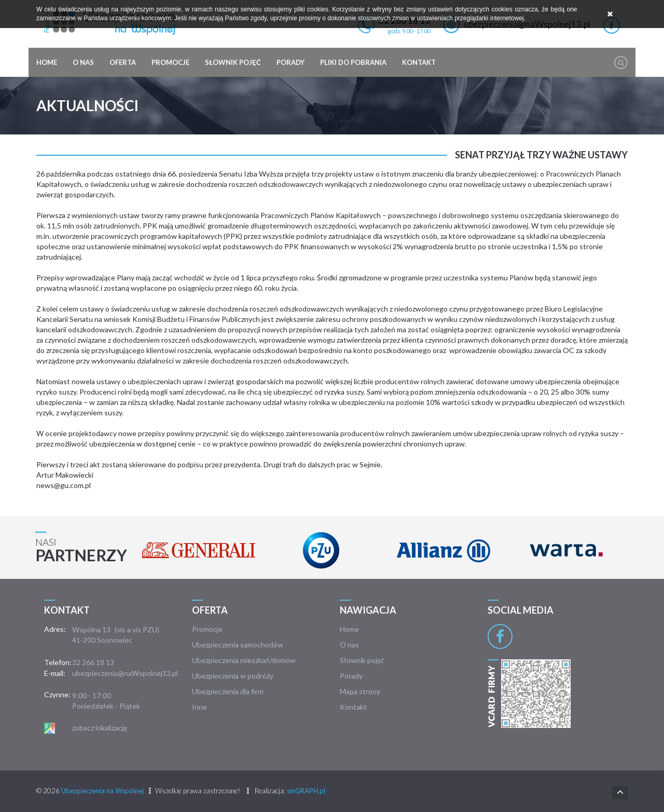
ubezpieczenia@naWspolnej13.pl (125, 673)
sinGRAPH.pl (306, 791)
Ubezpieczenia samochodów (237, 644)
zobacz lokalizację (99, 727)
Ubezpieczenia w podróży (232, 675)
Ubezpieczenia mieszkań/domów (244, 660)
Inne (199, 706)
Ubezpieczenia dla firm (228, 691)
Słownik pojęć (233, 62)
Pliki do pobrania (353, 62)
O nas (83, 62)
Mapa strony (360, 691)
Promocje (170, 62)
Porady (290, 62)
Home (46, 62)
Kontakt (419, 62)
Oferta (122, 62)
